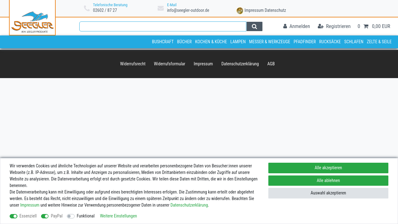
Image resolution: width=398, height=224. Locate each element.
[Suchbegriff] (162, 26)
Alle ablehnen (328, 180)
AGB (271, 63)
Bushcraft (163, 41)
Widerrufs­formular (169, 63)
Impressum (254, 10)
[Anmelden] (296, 26)
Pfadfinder (305, 41)
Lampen (238, 41)
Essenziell (28, 215)
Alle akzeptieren (328, 167)
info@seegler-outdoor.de (188, 10)
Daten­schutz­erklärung (240, 63)
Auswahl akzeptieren (328, 192)
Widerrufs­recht (133, 63)
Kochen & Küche (211, 41)
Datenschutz (275, 10)
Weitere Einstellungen (118, 215)
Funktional (86, 215)
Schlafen (353, 41)
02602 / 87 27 (105, 10)
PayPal (56, 215)
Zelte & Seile (379, 41)
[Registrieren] (334, 26)
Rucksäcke (330, 41)
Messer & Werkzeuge (269, 41)
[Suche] (254, 26)
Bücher (184, 41)
